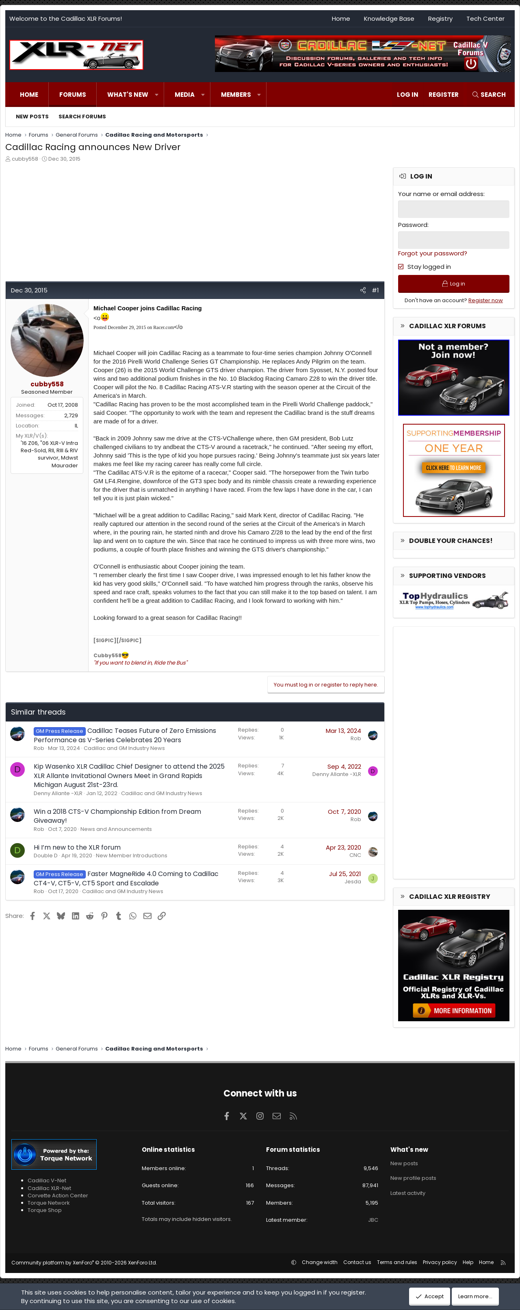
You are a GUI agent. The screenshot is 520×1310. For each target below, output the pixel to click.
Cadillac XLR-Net (49, 1188)
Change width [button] (320, 1262)
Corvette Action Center (58, 1195)
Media (185, 94)
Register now (485, 300)
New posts (32, 116)
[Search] (489, 94)
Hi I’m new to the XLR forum (77, 847)
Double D (46, 855)
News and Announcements (116, 829)
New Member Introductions (131, 855)
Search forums (82, 116)
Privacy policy (440, 1262)
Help (468, 1262)
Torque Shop (45, 1210)
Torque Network (49, 1203)
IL (76, 425)
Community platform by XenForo (84, 1262)
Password (412, 224)
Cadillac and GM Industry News (124, 748)
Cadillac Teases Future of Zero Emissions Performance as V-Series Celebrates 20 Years (125, 735)
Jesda (352, 881)
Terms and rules (397, 1262)
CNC (355, 855)
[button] (157, 94)
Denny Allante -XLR (58, 793)
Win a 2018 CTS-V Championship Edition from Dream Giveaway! (117, 816)
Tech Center (485, 18)
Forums (72, 94)
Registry (440, 18)
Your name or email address (440, 194)
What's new (127, 94)
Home (341, 18)
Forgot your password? (432, 253)
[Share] (363, 290)
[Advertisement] (194, 224)
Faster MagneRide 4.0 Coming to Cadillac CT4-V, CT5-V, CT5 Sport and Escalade (126, 878)
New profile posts (413, 1178)
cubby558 (25, 159)
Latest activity (407, 1193)
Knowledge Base (389, 18)
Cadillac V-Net (47, 1180)
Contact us (357, 1262)
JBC (373, 1220)
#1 (375, 290)
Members (236, 94)
